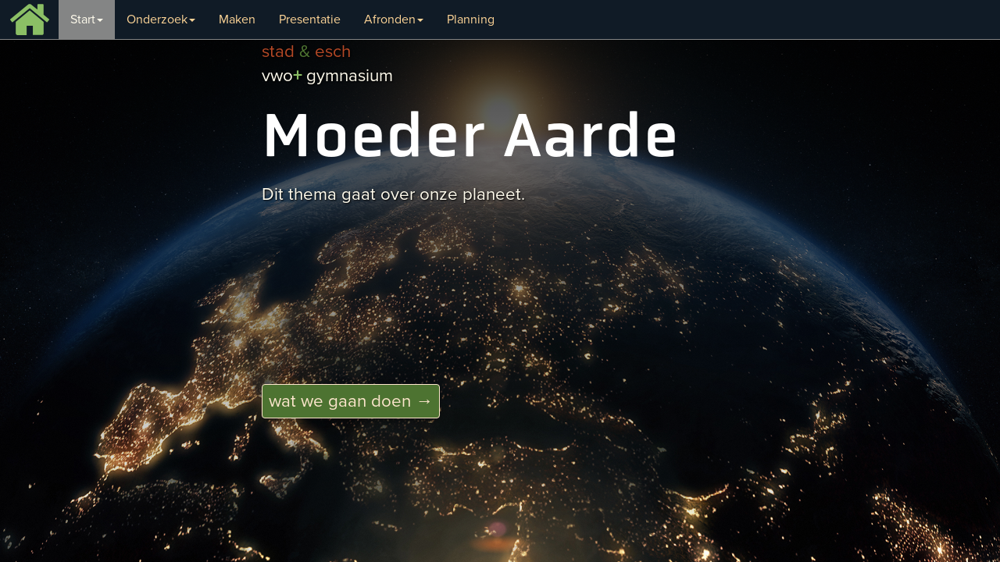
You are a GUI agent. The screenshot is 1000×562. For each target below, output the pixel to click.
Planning (471, 19)
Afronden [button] (393, 19)
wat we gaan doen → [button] (351, 400)
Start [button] (86, 19)
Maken (237, 19)
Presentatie (310, 19)
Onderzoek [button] (161, 19)
